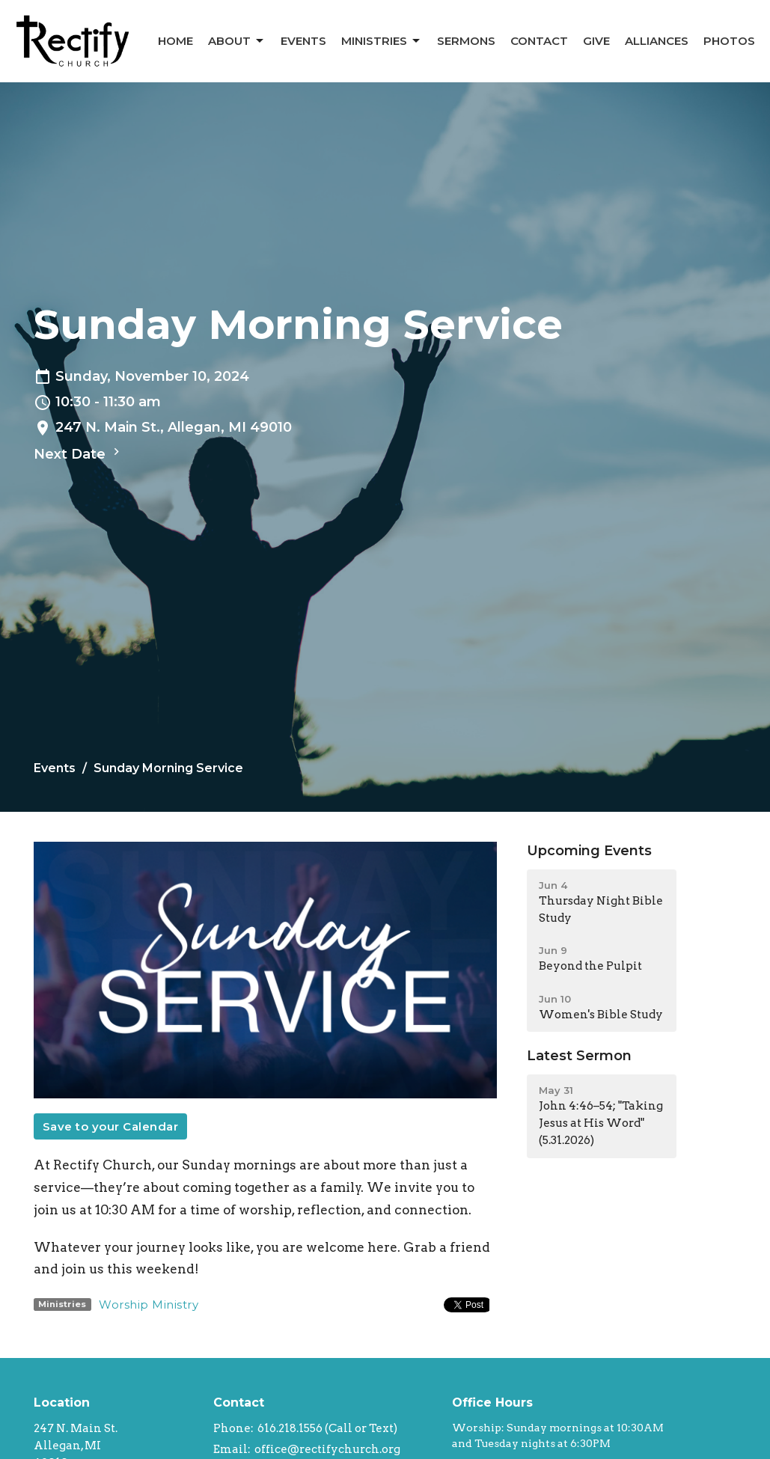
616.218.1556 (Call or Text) (327, 1428)
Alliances (656, 41)
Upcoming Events (589, 850)
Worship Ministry (148, 1304)
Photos (729, 41)
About (237, 41)
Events (303, 41)
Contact (539, 41)
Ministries (381, 41)
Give (596, 41)
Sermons (466, 41)
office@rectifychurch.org (327, 1449)
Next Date (78, 453)
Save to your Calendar (111, 1126)
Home (175, 41)
